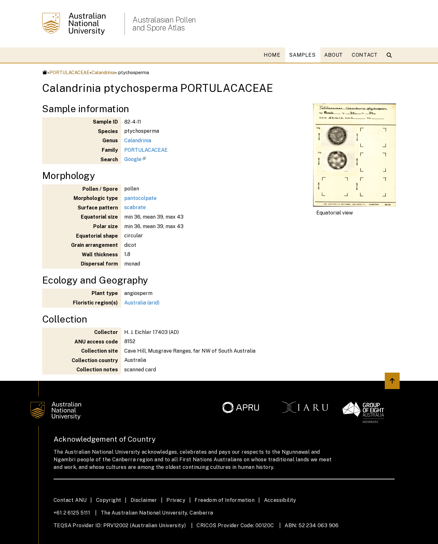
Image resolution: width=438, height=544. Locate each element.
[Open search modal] (391, 55)
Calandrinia (103, 72)
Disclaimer (144, 500)
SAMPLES (302, 55)
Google (132, 159)
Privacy (175, 500)
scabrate (135, 207)
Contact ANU (70, 500)
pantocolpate (140, 198)
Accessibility (280, 500)
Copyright (108, 500)
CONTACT (365, 55)
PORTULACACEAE (69, 72)
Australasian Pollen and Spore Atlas (164, 23)
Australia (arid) (141, 303)
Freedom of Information (224, 500)
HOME (272, 55)
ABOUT (333, 55)
